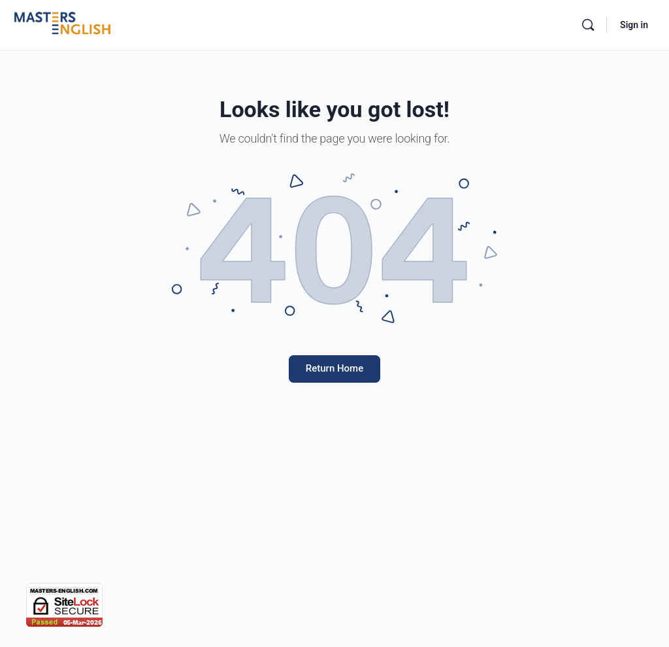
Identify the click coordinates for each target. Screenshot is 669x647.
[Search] (588, 25)
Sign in (634, 25)
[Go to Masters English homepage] (62, 23)
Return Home (334, 368)
